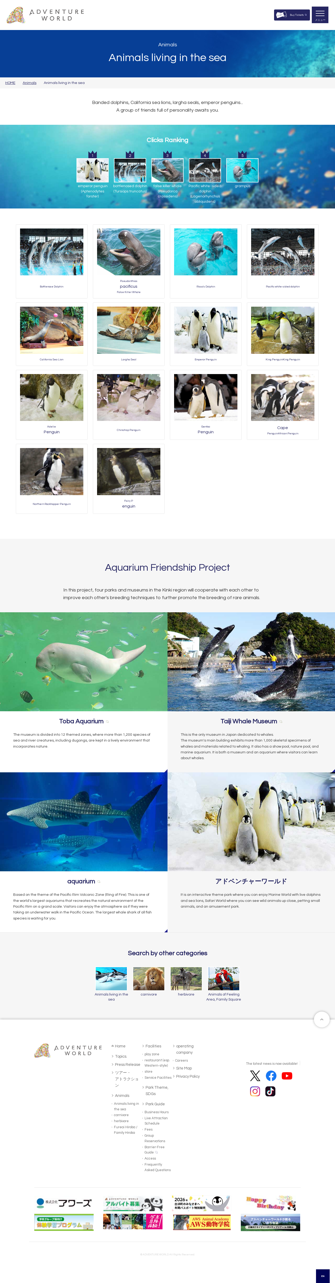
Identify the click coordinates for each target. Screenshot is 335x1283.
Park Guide (155, 1104)
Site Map (184, 1068)
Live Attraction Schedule (156, 1121)
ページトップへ (322, 1019)
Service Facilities (158, 1078)
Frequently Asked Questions (158, 1167)
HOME (10, 83)
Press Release (127, 1065)
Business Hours (157, 1112)
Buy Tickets (297, 15)
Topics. (121, 1056)
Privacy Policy (188, 1076)
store (148, 1071)
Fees (148, 1129)
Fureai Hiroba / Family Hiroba (125, 1130)
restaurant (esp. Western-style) (157, 1063)
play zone (152, 1054)
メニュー (320, 20)
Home (120, 1046)
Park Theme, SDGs (157, 1091)
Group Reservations (155, 1138)
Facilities (153, 1046)
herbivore (121, 1121)
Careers (181, 1060)
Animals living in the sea (126, 1106)
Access (150, 1158)
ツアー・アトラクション (127, 1079)
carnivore (121, 1115)
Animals (29, 83)
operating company (185, 1049)
